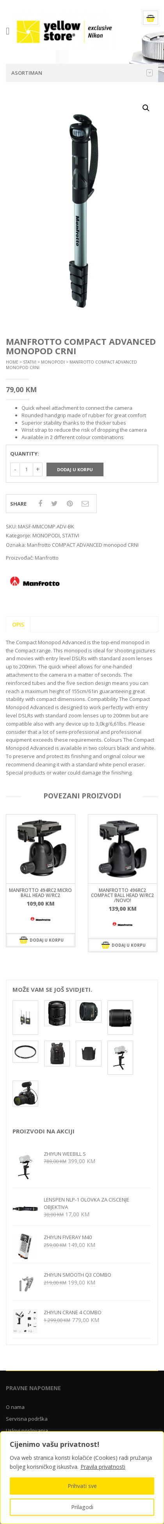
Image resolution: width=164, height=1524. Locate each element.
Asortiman (82, 74)
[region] (82, 1477)
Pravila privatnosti (102, 1466)
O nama (15, 1408)
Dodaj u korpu (75, 471)
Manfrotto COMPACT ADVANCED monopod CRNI (83, 545)
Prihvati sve (82, 1486)
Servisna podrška (27, 1419)
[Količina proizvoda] (26, 470)
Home (12, 363)
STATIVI (29, 363)
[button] (146, 109)
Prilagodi (82, 1507)
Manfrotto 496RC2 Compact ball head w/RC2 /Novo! (122, 896)
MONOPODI (53, 363)
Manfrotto (47, 559)
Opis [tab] (18, 625)
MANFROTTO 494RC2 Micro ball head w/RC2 (40, 894)
